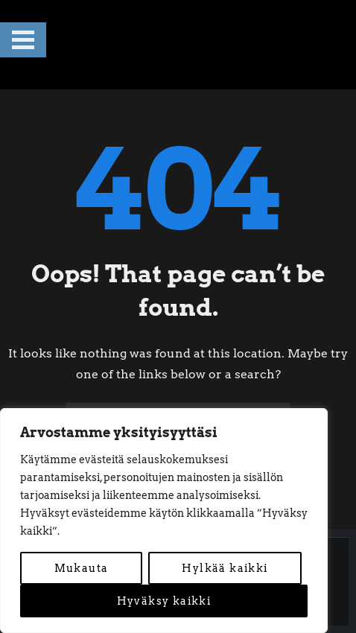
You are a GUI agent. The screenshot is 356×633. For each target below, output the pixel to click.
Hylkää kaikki (224, 568)
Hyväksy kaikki (164, 601)
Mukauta (81, 568)
